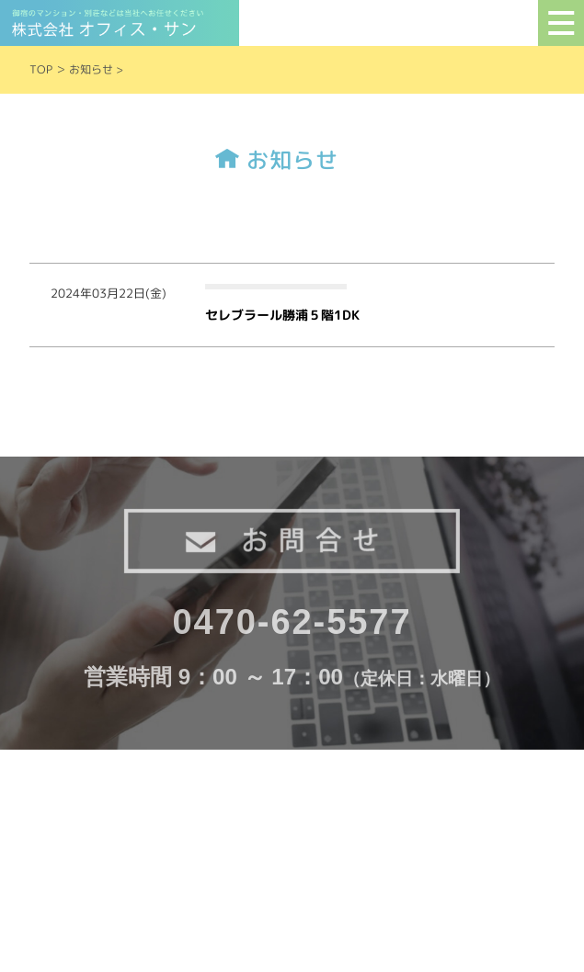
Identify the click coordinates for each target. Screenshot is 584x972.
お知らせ (91, 69)
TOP (40, 69)
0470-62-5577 (292, 622)
